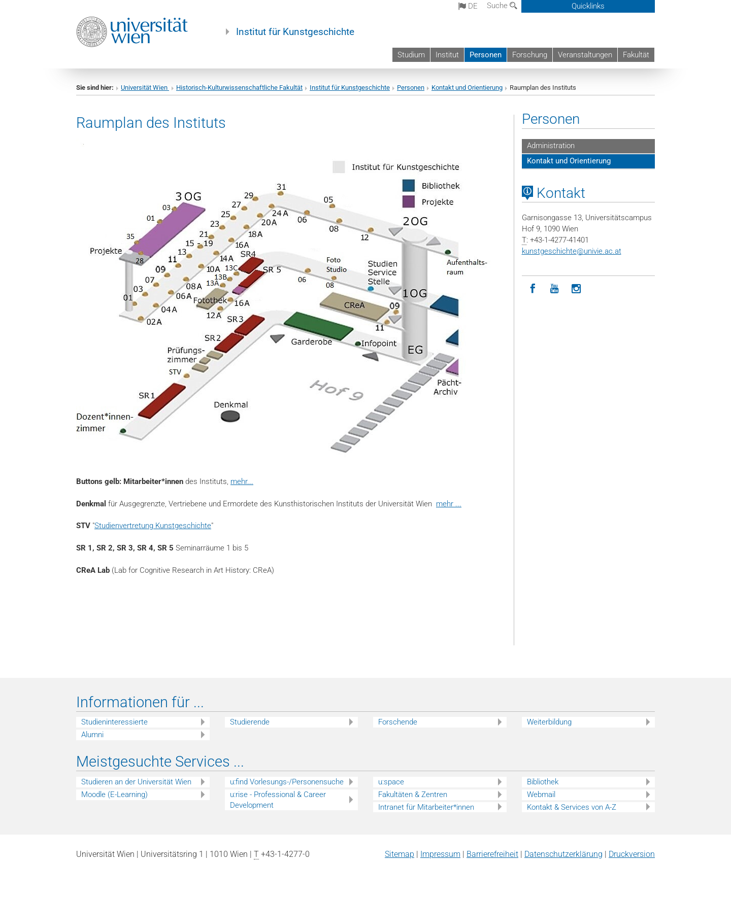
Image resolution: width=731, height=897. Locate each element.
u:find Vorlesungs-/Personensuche (287, 781)
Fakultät (636, 54)
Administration (551, 145)
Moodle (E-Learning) (114, 794)
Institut (447, 54)
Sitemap (399, 854)
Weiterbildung (549, 722)
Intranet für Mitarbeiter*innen (426, 807)
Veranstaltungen (585, 54)
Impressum (440, 854)
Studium (411, 54)
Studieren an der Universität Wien (136, 781)
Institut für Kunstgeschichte (295, 32)
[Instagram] (576, 289)
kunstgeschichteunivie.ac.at (571, 251)
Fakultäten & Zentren (412, 794)
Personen (486, 54)
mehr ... (448, 503)
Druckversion (632, 854)
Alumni (92, 734)
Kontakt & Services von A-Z (571, 807)
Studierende (250, 722)
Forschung (529, 54)
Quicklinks (588, 6)
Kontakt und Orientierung (467, 87)
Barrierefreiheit (492, 854)
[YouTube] (555, 289)
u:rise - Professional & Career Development (278, 800)
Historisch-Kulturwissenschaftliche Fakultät (239, 87)
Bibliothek (542, 781)
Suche (502, 5)
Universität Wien (145, 87)
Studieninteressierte (114, 722)
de (468, 6)
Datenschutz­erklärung (563, 854)
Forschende (397, 722)
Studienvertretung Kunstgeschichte (152, 525)
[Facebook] (533, 289)
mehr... (241, 481)
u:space (391, 781)
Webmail (541, 794)
